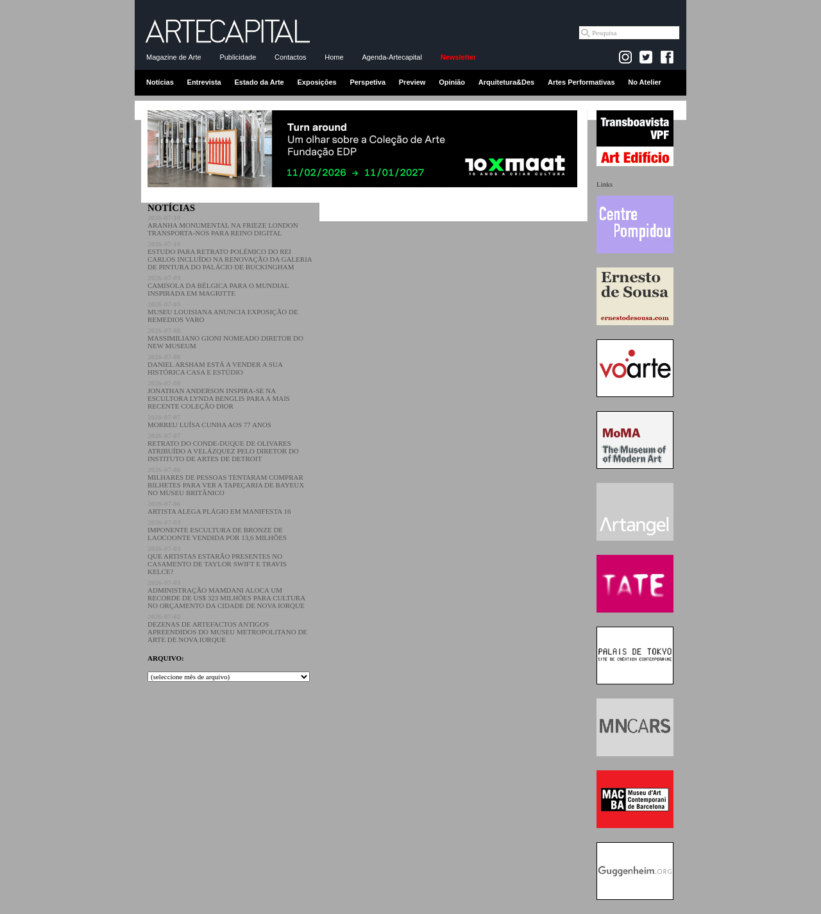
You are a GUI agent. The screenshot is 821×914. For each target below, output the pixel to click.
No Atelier (644, 82)
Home (334, 57)
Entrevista (204, 82)
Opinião (452, 82)
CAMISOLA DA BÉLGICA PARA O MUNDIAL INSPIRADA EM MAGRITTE (218, 285)
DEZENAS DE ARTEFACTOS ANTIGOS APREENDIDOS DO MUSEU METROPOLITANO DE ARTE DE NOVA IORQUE (227, 628)
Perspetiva (367, 82)
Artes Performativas (581, 82)
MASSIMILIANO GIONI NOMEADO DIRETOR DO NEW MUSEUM (225, 338)
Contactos (291, 57)
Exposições (316, 82)
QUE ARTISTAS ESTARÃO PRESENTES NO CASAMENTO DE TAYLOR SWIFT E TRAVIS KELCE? (217, 560)
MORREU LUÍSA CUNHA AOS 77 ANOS (209, 420)
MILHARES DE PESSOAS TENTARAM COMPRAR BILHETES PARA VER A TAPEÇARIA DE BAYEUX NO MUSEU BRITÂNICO (226, 481)
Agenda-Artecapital (392, 57)
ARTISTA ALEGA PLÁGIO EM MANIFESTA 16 (219, 507)
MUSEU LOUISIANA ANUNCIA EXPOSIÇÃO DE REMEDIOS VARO (223, 311)
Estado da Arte (259, 82)
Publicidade (237, 57)
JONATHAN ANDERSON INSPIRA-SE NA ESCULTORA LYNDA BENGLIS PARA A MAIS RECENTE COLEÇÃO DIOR (219, 394)
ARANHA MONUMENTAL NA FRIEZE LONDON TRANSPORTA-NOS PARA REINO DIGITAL (223, 225)
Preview (412, 82)
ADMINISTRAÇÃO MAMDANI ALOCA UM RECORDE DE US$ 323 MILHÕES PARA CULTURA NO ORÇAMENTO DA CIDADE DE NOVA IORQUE (226, 594)
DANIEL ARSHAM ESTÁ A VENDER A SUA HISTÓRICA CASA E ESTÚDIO (215, 364)
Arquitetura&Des (506, 82)
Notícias (160, 82)
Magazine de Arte (173, 57)
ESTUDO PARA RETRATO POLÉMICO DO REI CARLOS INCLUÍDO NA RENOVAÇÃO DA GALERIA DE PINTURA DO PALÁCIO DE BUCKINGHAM (230, 255)
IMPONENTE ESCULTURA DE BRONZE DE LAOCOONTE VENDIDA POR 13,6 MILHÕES (217, 529)
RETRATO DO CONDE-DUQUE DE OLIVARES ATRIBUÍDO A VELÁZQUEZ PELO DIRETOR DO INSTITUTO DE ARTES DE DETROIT (223, 447)
